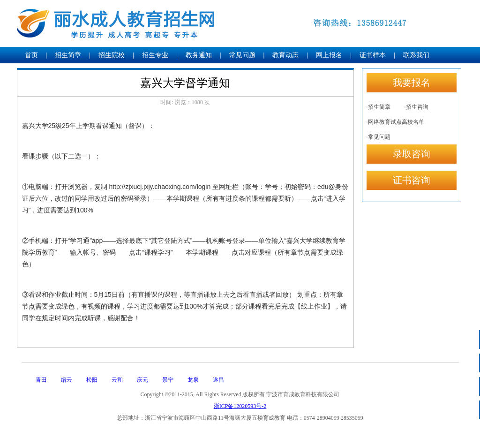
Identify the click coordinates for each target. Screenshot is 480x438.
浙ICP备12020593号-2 (240, 406)
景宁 (167, 380)
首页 (31, 55)
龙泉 (193, 380)
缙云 (66, 380)
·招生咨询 (416, 107)
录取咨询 (411, 154)
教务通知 (199, 55)
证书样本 (373, 55)
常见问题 (242, 55)
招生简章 (68, 55)
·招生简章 (378, 107)
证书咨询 (411, 180)
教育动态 (285, 55)
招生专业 (155, 55)
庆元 (142, 380)
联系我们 (416, 55)
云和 (117, 380)
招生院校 (111, 55)
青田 (41, 380)
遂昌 (218, 380)
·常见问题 (378, 137)
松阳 (92, 380)
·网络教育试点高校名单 (395, 122)
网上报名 (329, 55)
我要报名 (411, 82)
